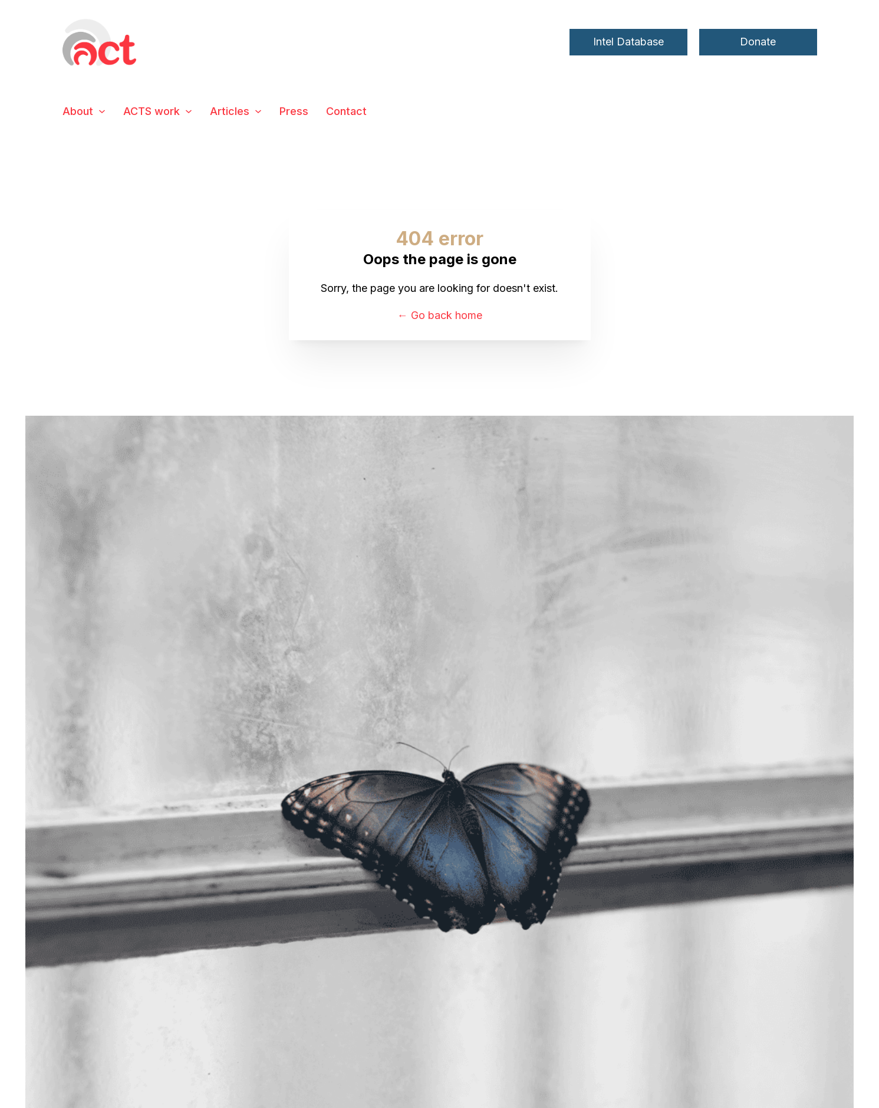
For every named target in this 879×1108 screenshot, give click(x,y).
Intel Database (628, 41)
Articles (229, 111)
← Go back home (439, 315)
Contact (346, 111)
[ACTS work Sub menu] (188, 111)
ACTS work (151, 111)
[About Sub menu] (102, 111)
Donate (758, 41)
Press (293, 111)
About (77, 111)
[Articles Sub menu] (258, 111)
